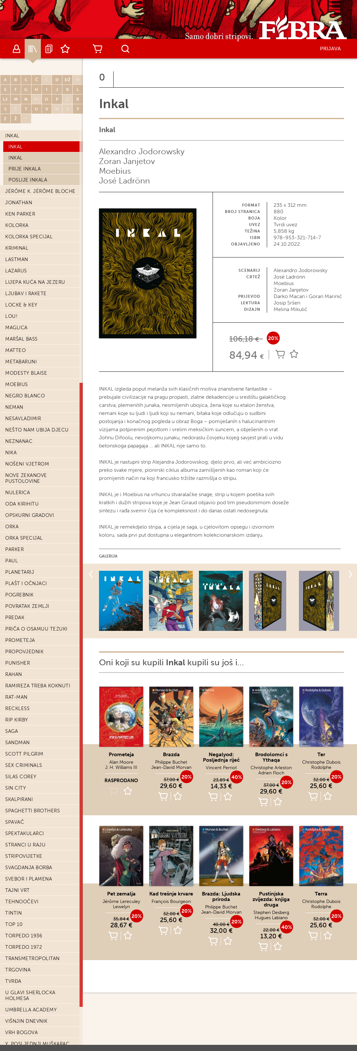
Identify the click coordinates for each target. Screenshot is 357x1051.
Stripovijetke (24, 856)
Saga (11, 731)
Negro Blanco (25, 396)
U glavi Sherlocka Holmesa (30, 995)
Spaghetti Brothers (32, 811)
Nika (11, 453)
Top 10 (13, 924)
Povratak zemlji (27, 606)
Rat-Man (16, 697)
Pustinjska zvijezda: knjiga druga (271, 899)
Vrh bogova (21, 1032)
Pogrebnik (19, 595)
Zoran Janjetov (127, 161)
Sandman (17, 742)
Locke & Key (21, 305)
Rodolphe (321, 767)
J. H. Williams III (121, 767)
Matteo (15, 350)
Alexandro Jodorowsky (141, 151)
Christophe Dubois (321, 762)
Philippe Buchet (171, 762)
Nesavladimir (23, 418)
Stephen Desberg (271, 912)
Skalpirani (19, 799)
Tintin (13, 913)
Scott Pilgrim (24, 754)
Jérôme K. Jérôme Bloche (40, 191)
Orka (11, 527)
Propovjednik (24, 652)
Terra (321, 894)
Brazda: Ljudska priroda (221, 896)
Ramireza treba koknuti (37, 686)
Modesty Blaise (26, 373)
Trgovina (18, 970)
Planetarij (19, 572)
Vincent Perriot (221, 767)
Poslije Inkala (27, 180)
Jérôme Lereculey (121, 901)
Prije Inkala (24, 169)
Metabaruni (21, 362)
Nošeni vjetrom (27, 464)
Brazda (171, 754)
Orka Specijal (24, 538)
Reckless (17, 708)
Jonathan (18, 203)
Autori (16, 48)
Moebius (16, 384)
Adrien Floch (271, 773)
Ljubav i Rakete (26, 293)
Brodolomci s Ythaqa (271, 757)
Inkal (12, 136)
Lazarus (16, 271)
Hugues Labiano (271, 917)
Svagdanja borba (28, 867)
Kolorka (17, 225)
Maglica (16, 328)
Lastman (16, 259)
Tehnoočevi (21, 902)
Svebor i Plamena (28, 879)
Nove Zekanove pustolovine (26, 478)
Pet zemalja (121, 894)
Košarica (97, 48)
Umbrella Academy (31, 1010)
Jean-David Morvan (171, 767)
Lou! (11, 316)
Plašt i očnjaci (26, 583)
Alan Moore (121, 762)
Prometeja (20, 640)
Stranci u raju (25, 845)
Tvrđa (13, 981)
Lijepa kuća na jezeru (35, 282)
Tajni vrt (17, 890)
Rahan (13, 674)
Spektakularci (24, 833)
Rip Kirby (16, 720)
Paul (11, 561)
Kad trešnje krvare (171, 894)
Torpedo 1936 (23, 936)
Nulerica (17, 492)
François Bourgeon (171, 901)
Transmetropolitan (32, 958)
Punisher (17, 663)
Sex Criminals (23, 765)
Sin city (15, 788)
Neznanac (18, 441)
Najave (49, 48)
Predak (14, 617)
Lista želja (65, 48)
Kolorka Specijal (29, 237)
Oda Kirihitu (22, 504)
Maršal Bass (21, 339)
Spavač (14, 822)
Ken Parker (20, 214)
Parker (14, 549)
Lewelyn (121, 906)
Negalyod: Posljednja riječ (221, 757)
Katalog (33, 48)
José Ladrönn (124, 181)
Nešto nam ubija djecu (37, 430)
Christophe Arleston (271, 767)
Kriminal (16, 248)
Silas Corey (21, 777)
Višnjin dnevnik (26, 1021)
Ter (321, 754)
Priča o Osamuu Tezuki (36, 629)
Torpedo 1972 (23, 947)
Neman (14, 407)
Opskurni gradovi (29, 515)
